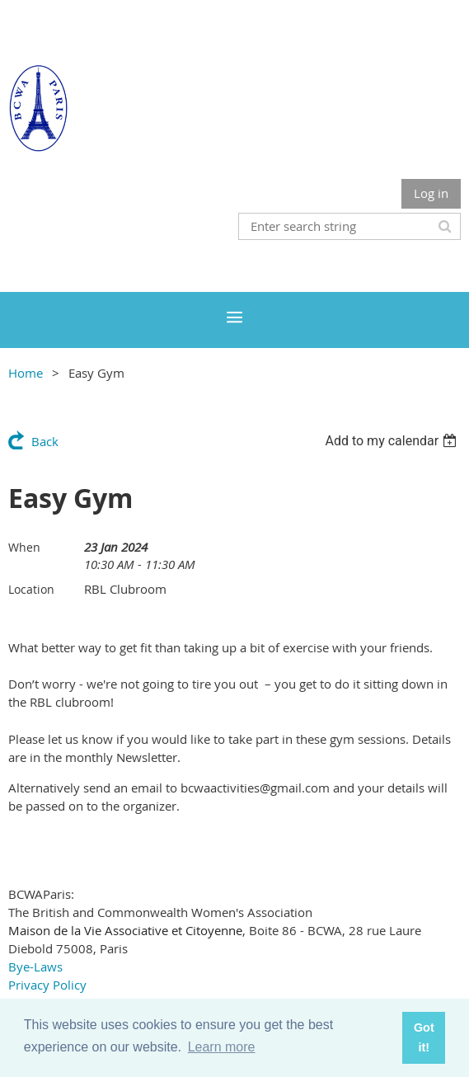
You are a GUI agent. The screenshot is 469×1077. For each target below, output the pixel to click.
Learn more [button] (222, 1047)
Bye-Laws (35, 966)
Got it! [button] (424, 1037)
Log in (431, 193)
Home (25, 372)
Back (45, 441)
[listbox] (393, 440)
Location (31, 589)
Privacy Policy (47, 984)
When (24, 547)
